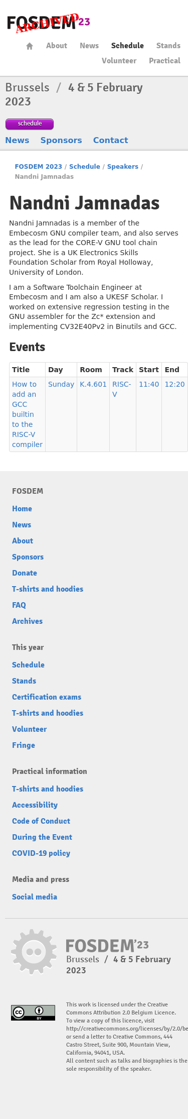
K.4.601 (93, 384)
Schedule (127, 46)
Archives (27, 621)
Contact (110, 140)
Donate (24, 573)
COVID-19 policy (41, 853)
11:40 (149, 384)
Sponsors (61, 140)
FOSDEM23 (49, 23)
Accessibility (35, 805)
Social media (34, 897)
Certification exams (46, 697)
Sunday (61, 384)
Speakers (122, 166)
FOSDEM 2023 (38, 166)
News (89, 46)
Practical (164, 61)
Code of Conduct (41, 821)
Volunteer (119, 61)
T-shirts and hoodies (47, 589)
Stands (168, 46)
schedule (30, 123)
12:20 (174, 384)
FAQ (19, 605)
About (56, 46)
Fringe (23, 745)
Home (30, 46)
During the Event (42, 837)
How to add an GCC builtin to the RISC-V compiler (27, 414)
